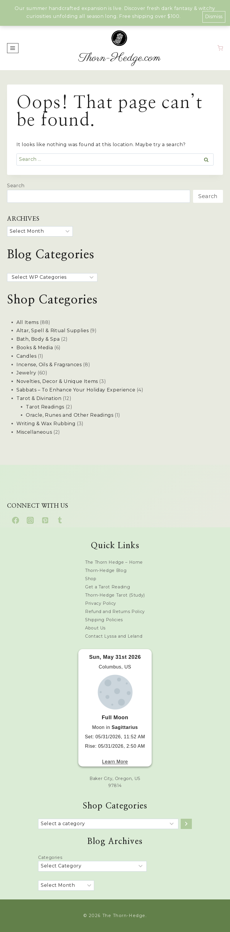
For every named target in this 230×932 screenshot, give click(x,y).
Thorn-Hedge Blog (105, 570)
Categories (50, 857)
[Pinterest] (45, 520)
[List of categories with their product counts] (108, 824)
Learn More (115, 761)
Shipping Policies (104, 619)
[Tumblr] (60, 520)
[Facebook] (16, 520)
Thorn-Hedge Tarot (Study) (115, 595)
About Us (95, 628)
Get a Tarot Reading (107, 587)
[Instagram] (30, 520)
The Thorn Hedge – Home (114, 562)
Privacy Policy (100, 603)
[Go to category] (186, 824)
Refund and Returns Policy (115, 611)
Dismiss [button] (214, 16)
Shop (91, 578)
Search (16, 185)
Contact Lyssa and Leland (113, 636)
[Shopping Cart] (220, 48)
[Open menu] (12, 48)
